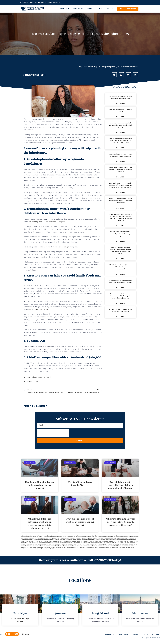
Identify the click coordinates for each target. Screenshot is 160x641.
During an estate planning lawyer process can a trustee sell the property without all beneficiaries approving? (120, 217)
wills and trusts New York (115, 542)
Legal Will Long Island (24, 634)
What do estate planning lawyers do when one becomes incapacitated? (120, 267)
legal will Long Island (25, 535)
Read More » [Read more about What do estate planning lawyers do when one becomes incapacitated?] (120, 274)
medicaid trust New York (133, 535)
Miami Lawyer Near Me (53, 544)
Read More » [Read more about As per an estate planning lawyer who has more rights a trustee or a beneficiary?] (120, 208)
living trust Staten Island (103, 535)
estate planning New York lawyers (114, 545)
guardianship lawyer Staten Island (39, 548)
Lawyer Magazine (62, 544)
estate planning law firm (34, 9)
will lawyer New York (51, 542)
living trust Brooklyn (63, 535)
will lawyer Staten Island (75, 542)
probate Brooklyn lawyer (93, 538)
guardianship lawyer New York (116, 547)
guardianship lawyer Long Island (103, 547)
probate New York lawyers (114, 544)
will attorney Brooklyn (97, 541)
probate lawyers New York (29, 539)
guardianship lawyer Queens (27, 548)
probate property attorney (123, 539)
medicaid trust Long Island (122, 535)
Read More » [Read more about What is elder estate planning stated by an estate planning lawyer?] (120, 241)
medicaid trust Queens (33, 536)
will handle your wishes (39, 309)
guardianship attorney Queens (65, 547)
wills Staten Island (93, 544)
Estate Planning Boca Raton (43, 544)
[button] (114, 74)
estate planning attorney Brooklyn (87, 545)
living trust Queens (94, 535)
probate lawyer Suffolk (60, 539)
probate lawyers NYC (40, 539)
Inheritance (36, 377)
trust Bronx (91, 541)
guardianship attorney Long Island (28, 547)
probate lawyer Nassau (126, 538)
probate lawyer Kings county (104, 538)
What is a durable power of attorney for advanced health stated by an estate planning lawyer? (120, 250)
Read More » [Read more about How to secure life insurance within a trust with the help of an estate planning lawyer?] (120, 303)
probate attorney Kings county (104, 536)
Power (44, 377)
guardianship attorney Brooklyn (128, 545)
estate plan (66, 247)
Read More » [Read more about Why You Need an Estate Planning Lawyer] (120, 117)
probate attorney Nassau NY (116, 536)
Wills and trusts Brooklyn (94, 542)
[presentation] (53, 433)
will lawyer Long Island (42, 542)
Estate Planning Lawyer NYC (128, 547)
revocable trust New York (59, 541)
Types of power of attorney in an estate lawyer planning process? (120, 281)
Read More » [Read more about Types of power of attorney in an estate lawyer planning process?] (120, 288)
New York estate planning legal (56, 536)
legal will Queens (46, 535)
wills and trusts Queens (132, 542)
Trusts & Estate (36, 8)
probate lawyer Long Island (115, 538)
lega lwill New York (33, 535)
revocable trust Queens (77, 541)
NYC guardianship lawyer (79, 536)
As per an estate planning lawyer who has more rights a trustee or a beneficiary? (120, 201)
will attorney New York (116, 541)
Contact (110, 9)
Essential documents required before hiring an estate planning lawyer (120, 125)
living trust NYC (87, 535)
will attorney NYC (124, 541)
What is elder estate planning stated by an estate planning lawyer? (120, 234)
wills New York (87, 544)
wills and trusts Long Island (104, 542)
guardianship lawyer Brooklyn (91, 547)
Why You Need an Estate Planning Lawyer (120, 111)
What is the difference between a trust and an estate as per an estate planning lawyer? (120, 141)
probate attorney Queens (36, 538)
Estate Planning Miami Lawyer (71, 544)
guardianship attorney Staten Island (78, 547)
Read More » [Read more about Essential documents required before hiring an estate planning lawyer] (120, 132)
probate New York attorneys (84, 539)
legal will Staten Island (54, 535)
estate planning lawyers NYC (103, 544)
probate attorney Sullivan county (69, 538)
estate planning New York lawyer (100, 545)
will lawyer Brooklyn (34, 542)
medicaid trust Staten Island (44, 536)
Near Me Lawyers (56, 548)
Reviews (90, 9)
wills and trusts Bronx (85, 542)
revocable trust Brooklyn (29, 541)
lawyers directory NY (49, 541)
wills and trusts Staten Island (26, 544)
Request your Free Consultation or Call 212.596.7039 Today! (80, 560)
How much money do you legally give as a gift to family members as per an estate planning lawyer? (120, 185)
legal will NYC (40, 535)
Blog (100, 9)
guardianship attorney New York (41, 547)
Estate (28, 377)
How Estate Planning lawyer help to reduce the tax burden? (120, 97)
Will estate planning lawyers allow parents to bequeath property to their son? (120, 170)
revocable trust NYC (69, 541)
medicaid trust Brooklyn (112, 535)
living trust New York (80, 535)
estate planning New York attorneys (73, 545)
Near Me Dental (50, 548)
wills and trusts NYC (124, 542)
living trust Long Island (71, 535)
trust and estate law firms (125, 544)
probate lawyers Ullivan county (72, 539)
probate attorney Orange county (128, 536)
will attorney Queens (133, 541)
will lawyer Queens (66, 542)
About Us (64, 8)
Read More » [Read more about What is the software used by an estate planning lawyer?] (120, 317)
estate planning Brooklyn (47, 545)
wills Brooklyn (35, 544)
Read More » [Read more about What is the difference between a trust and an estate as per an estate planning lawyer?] (120, 148)
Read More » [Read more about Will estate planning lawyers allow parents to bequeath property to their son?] (120, 177)
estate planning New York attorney (59, 545)
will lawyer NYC (59, 542)
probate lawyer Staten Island (50, 539)
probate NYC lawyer (105, 539)
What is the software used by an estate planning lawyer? (120, 310)
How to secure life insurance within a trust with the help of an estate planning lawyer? (120, 296)
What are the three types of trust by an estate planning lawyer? (120, 155)
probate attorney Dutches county (90, 536)
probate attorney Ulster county (82, 538)
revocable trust (86, 541)
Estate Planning (32, 381)
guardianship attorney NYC (53, 547)
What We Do (78, 9)
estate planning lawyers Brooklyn (35, 545)
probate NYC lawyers (113, 539)
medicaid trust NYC (25, 536)
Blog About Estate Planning (88, 67)
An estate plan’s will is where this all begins (47, 222)
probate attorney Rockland (46, 538)
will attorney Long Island (107, 541)
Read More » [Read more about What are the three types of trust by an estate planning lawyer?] (120, 161)
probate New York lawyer (95, 539)
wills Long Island (81, 544)
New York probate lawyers (68, 536)
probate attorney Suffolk (57, 538)
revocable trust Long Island (39, 541)
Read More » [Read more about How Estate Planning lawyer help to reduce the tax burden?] (120, 103)
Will (49, 377)
